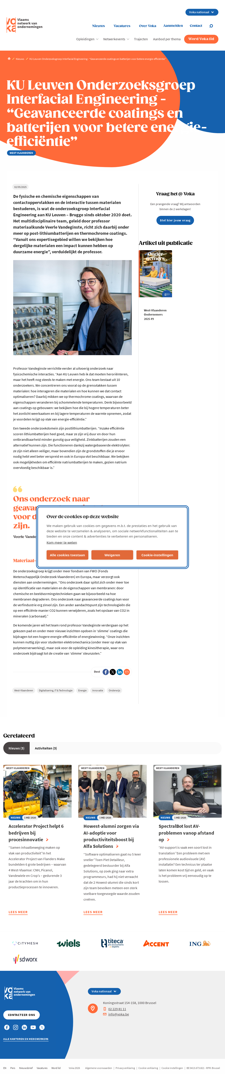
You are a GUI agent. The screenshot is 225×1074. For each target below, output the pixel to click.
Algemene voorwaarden (98, 1068)
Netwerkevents (114, 39)
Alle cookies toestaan (67, 555)
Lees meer (18, 912)
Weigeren (112, 555)
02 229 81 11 (114, 1009)
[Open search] (213, 26)
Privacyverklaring (125, 1068)
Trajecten (141, 39)
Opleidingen (85, 39)
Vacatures (122, 26)
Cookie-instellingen (157, 555)
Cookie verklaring (148, 1068)
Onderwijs (114, 690)
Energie (82, 690)
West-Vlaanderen (23, 690)
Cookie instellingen (172, 1068)
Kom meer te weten (62, 542)
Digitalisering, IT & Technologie (56, 690)
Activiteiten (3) (46, 748)
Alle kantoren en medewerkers (26, 1039)
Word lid (56, 1068)
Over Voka (147, 26)
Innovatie (97, 690)
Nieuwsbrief (26, 1068)
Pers (12, 1068)
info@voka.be (116, 1014)
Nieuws (98, 26)
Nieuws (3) (16, 748)
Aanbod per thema (167, 39)
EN (4, 1068)
